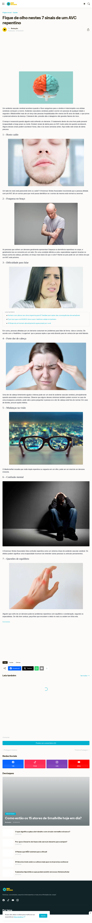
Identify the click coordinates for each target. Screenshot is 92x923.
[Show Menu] (3, 4)
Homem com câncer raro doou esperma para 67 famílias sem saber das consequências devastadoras (44, 315)
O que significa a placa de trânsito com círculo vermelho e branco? (42, 832)
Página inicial (7, 12)
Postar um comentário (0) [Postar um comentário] (46, 743)
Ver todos (83, 676)
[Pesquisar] (88, 4)
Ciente (43, 916)
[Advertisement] (46, 49)
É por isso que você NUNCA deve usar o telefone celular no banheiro (32, 319)
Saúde (15, 12)
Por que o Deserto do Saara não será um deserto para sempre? (41, 842)
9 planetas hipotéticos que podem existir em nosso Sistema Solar (42, 872)
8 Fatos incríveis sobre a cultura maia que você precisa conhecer (41, 862)
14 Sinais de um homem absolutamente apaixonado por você (29, 323)
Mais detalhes (18, 917)
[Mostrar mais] (47, 668)
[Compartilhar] (87, 29)
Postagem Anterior (10, 750)
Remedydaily (6, 622)
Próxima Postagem (81, 750)
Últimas (18, 662)
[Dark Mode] (84, 4)
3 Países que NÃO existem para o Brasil (31, 852)
